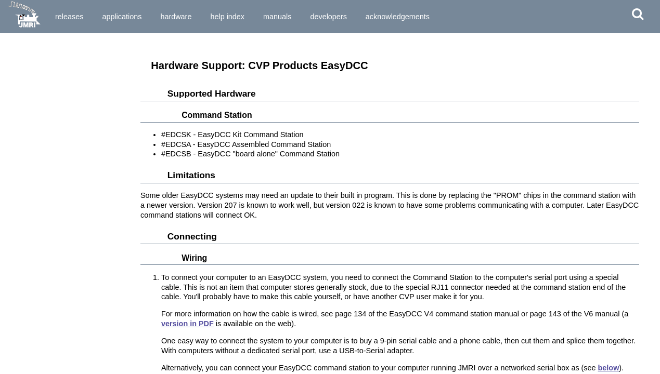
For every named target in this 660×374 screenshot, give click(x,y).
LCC (14, 271)
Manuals (277, 16)
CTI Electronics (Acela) (42, 141)
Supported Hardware (39, 46)
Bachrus (20, 95)
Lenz (14, 280)
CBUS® (19, 123)
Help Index (227, 16)
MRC (14, 353)
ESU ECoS (23, 234)
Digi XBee (22, 197)
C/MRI (16, 132)
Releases (69, 16)
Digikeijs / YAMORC (37, 206)
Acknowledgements (398, 16)
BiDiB (16, 105)
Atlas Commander (35, 86)
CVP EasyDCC (29, 151)
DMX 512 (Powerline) (39, 225)
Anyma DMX (26, 68)
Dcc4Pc (19, 160)
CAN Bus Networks (37, 114)
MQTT (16, 345)
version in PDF (187, 323)
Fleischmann (27, 243)
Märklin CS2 (26, 316)
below (608, 368)
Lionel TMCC (27, 289)
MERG (17, 326)
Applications (121, 16)
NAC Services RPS (36, 363)
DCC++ (18, 178)
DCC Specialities (33, 188)
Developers (328, 16)
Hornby (18, 252)
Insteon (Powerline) (37, 261)
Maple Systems (30, 308)
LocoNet (20, 298)
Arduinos (21, 77)
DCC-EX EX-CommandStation (53, 169)
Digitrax (19, 215)
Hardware (175, 16)
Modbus (19, 335)
